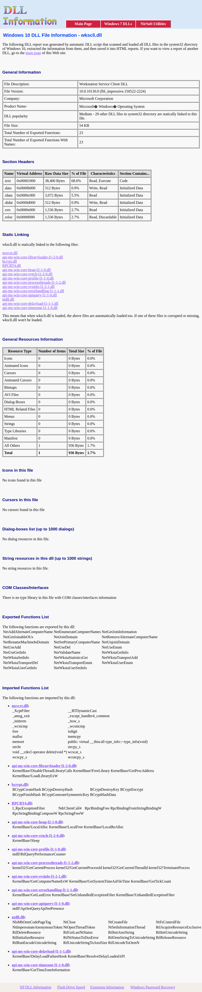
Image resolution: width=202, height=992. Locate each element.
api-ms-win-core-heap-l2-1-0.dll (26, 270)
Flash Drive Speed (71, 987)
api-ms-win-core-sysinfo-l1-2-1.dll (28, 287)
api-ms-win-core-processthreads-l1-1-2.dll (34, 282)
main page (33, 53)
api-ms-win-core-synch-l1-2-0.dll (27, 274)
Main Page (83, 24)
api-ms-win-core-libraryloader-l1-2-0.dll (32, 257)
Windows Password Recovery (152, 987)
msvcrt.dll (9, 253)
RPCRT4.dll (11, 266)
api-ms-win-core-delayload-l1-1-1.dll (30, 304)
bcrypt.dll (9, 261)
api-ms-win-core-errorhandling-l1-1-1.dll (33, 291)
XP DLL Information (35, 987)
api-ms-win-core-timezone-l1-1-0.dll (29, 308)
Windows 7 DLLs (118, 24)
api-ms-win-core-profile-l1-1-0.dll (28, 278)
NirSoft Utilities (153, 24)
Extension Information (107, 987)
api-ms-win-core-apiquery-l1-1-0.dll (29, 295)
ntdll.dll (8, 299)
